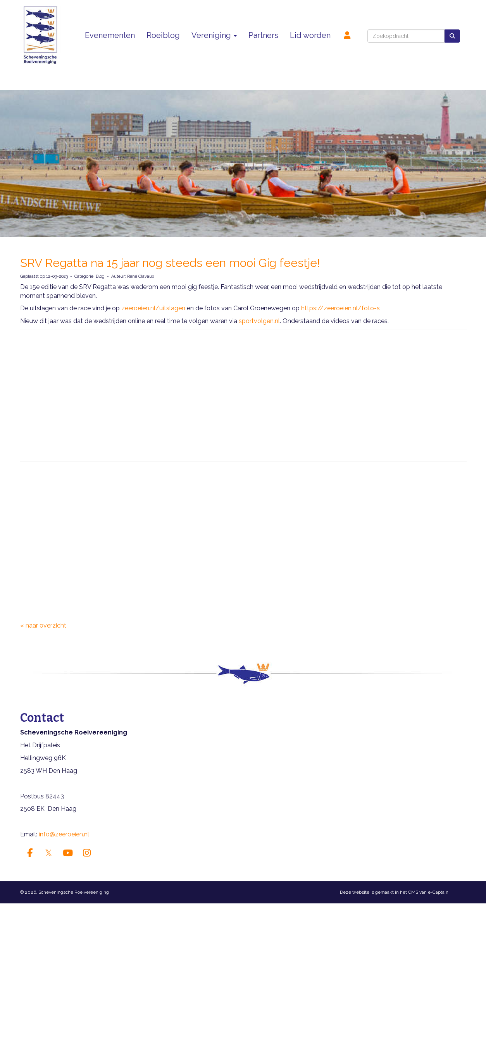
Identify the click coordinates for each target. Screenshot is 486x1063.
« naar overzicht (43, 625)
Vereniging (214, 35)
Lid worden (310, 35)
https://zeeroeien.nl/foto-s (340, 308)
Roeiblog (163, 35)
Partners (263, 35)
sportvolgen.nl (259, 321)
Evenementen (110, 35)
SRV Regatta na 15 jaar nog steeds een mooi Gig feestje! (170, 263)
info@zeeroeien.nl (64, 834)
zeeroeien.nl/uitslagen (153, 308)
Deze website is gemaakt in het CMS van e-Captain (394, 892)
